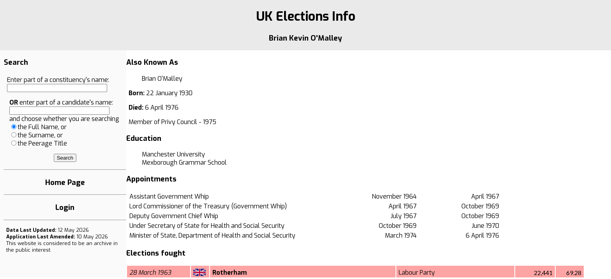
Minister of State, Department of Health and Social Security (212, 235)
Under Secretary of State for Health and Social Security (206, 226)
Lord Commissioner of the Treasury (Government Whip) (208, 206)
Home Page (65, 182)
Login (64, 207)
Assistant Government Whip (169, 196)
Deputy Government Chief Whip (173, 216)
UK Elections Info (305, 16)
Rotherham (229, 272)
